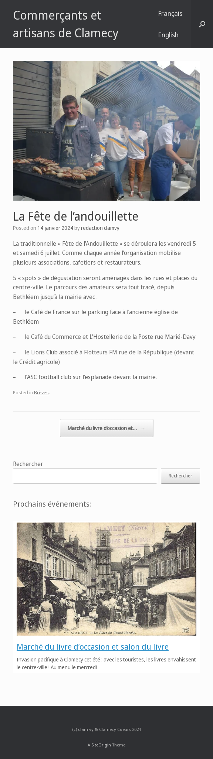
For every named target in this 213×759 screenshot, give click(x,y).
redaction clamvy (100, 227)
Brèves (41, 392)
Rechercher (28, 464)
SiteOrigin (101, 745)
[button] (202, 24)
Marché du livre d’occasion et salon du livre (93, 646)
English (168, 34)
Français (170, 13)
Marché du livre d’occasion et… (107, 428)
